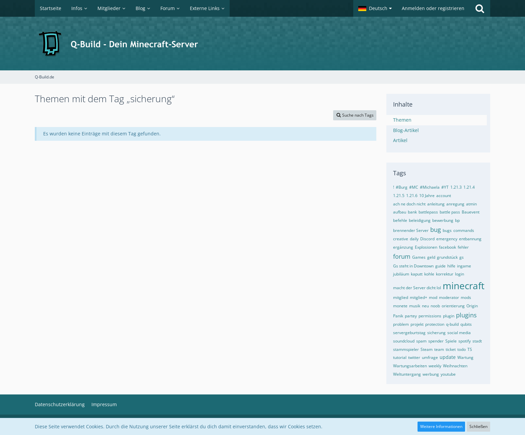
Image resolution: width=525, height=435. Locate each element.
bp (457, 220)
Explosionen (426, 247)
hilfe (451, 266)
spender (436, 341)
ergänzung (403, 247)
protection (434, 324)
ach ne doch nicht (409, 204)
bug (435, 230)
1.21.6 (412, 195)
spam (421, 341)
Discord (427, 239)
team (439, 349)
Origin (472, 306)
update (448, 357)
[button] (375, 8)
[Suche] (479, 8)
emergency (446, 239)
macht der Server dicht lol (417, 288)
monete (400, 306)
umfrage (430, 357)
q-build (452, 324)
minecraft (463, 285)
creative (400, 239)
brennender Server (411, 230)
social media (459, 332)
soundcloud (404, 341)
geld (431, 257)
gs (461, 257)
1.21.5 (398, 195)
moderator (449, 297)
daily (414, 239)
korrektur (444, 274)
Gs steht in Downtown (413, 266)
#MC (413, 187)
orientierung (453, 306)
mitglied (400, 297)
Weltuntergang (407, 374)
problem (401, 324)
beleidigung (420, 220)
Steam (427, 349)
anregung (455, 204)
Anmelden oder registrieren (433, 8)
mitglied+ (418, 297)
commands (463, 230)
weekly (435, 366)
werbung (431, 374)
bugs (447, 230)
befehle (400, 220)
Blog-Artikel (406, 130)
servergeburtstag (409, 332)
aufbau (399, 212)
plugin (448, 316)
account (443, 195)
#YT (445, 187)
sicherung (436, 332)
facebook (447, 247)
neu (425, 306)
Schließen (478, 426)
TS (469, 349)
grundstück (447, 257)
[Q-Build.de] (262, 43)
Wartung (465, 357)
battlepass (428, 212)
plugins (466, 315)
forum (401, 256)
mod (433, 297)
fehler (463, 247)
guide (440, 266)
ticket (451, 349)
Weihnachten (455, 366)
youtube (448, 374)
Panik (398, 316)
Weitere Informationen (441, 426)
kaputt (417, 274)
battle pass (450, 212)
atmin (471, 204)
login (459, 274)
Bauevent (470, 212)
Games (419, 257)
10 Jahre (427, 195)
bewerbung (442, 220)
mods (466, 297)
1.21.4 (469, 187)
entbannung (470, 239)
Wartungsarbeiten (410, 366)
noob (435, 306)
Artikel (400, 140)
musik (414, 306)
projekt (417, 324)
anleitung (436, 204)
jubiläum (401, 274)
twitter (414, 357)
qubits (466, 324)
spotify (464, 341)
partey (411, 316)
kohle (429, 274)
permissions (430, 316)
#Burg (401, 187)
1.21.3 (456, 187)
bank (412, 212)
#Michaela (430, 187)
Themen (402, 120)
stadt (477, 341)
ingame (464, 266)
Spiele (451, 341)
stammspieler (406, 349)
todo (461, 349)
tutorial (399, 357)
